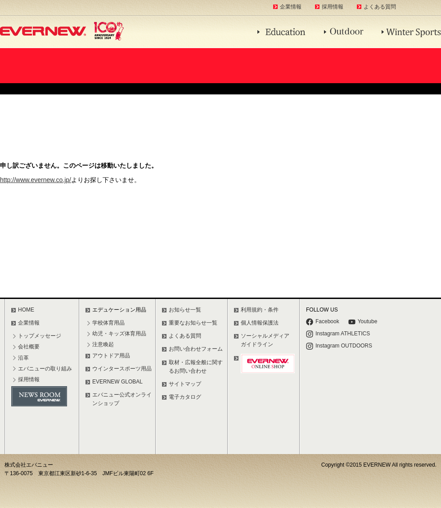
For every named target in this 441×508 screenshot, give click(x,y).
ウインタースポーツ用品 (122, 368)
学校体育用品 (108, 323)
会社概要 (29, 346)
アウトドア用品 (111, 355)
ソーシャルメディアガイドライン (265, 340)
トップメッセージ (39, 336)
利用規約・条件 (260, 310)
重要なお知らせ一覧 (193, 323)
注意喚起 (103, 344)
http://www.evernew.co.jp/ (35, 179)
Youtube (363, 321)
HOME (26, 310)
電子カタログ (185, 397)
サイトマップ (185, 384)
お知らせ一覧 (185, 310)
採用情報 (332, 7)
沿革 (23, 358)
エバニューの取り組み (45, 368)
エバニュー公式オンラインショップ (122, 399)
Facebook (322, 321)
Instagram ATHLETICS (338, 334)
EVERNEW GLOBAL (117, 382)
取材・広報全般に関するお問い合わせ (196, 366)
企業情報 (291, 7)
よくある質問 (380, 7)
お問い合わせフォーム (196, 349)
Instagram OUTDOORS (339, 346)
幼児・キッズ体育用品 (119, 333)
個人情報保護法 (260, 323)
